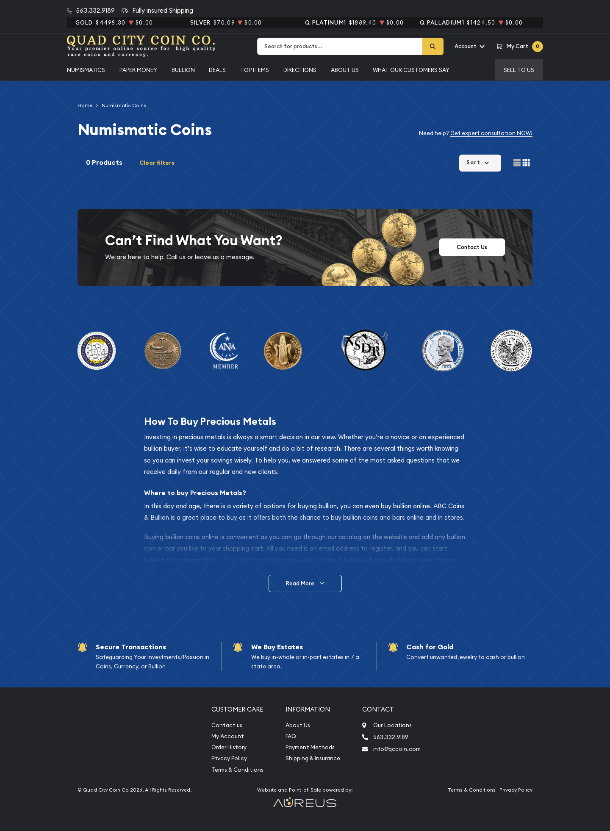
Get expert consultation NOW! (491, 133)
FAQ (291, 736)
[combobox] (340, 46)
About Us (345, 69)
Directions (299, 69)
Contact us (226, 725)
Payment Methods (310, 747)
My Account (227, 736)
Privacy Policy (229, 758)
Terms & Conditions (237, 769)
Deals (217, 69)
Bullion (183, 69)
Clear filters (157, 162)
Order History (229, 747)
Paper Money (138, 69)
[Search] (433, 46)
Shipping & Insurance (313, 758)
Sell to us (519, 69)
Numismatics (86, 69)
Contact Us (472, 247)
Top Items (254, 69)
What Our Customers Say (411, 69)
